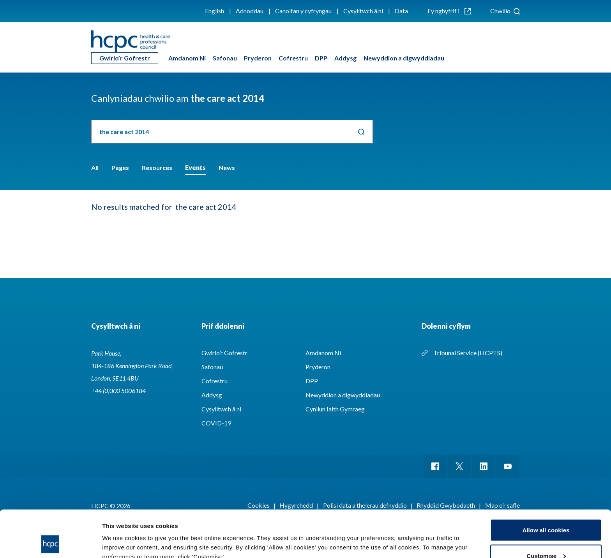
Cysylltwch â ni (363, 10)
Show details (120, 534)
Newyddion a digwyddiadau (404, 58)
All (95, 167)
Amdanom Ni (187, 58)
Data (401, 10)
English (214, 10)
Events (195, 167)
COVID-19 (216, 423)
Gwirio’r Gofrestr (124, 58)
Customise (546, 511)
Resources (157, 167)
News (227, 167)
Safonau (225, 58)
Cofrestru (293, 58)
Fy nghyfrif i (449, 10)
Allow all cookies (546, 486)
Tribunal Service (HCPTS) (467, 352)
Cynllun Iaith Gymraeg (335, 409)
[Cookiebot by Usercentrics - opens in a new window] (50, 543)
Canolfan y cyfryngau (303, 10)
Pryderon (258, 58)
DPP (321, 58)
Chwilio (505, 10)
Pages (120, 167)
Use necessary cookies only (546, 537)
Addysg (345, 58)
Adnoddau (249, 10)
